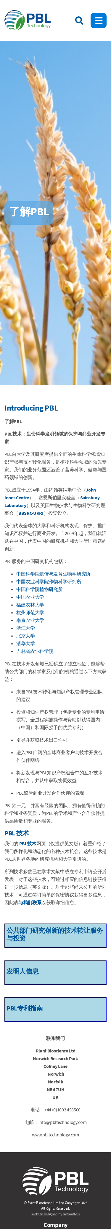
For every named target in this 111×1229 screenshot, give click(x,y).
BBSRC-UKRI (31, 513)
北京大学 (25, 636)
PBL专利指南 (25, 1008)
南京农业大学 (30, 620)
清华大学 (25, 643)
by (55, 1213)
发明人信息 (22, 971)
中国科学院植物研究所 (39, 589)
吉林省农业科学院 (34, 651)
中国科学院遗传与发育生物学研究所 (53, 574)
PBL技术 (27, 843)
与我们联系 (29, 902)
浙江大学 (25, 628)
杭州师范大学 (30, 612)
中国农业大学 (30, 597)
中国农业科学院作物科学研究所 (48, 581)
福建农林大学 (30, 605)
